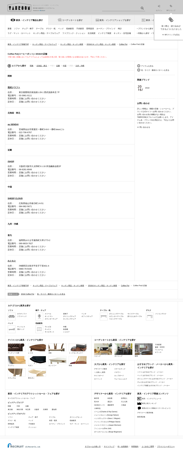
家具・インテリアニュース (151, 398)
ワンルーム (159, 350)
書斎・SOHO (159, 347)
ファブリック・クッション (73, 33)
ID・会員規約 (123, 446)
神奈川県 (20, 409)
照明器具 (90, 28)
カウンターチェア (51, 319)
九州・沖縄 (79, 66)
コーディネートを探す (72, 20)
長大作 (96, 402)
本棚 (64, 327)
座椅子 (65, 314)
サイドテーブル (133, 314)
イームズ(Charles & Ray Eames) (105, 412)
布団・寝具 (53, 420)
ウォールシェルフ (120, 379)
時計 (120, 28)
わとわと (12, 261)
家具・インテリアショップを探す (115, 20)
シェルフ (66, 332)
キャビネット (49, 332)
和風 (78, 361)
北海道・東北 (41, 66)
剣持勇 (110, 398)
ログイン (159, 8)
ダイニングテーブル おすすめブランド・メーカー (155, 379)
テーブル (40, 28)
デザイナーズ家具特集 (145, 413)
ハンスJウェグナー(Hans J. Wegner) (107, 418)
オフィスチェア (87, 316)
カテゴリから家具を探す (19, 305)
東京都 (10, 409)
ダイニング (123, 350)
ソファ (17, 28)
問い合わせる (145, 127)
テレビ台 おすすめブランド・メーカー (151, 382)
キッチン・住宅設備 (122, 33)
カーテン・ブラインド (106, 28)
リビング (103, 350)
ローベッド (98, 379)
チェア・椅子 (28, 28)
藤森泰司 (111, 405)
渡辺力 (110, 402)
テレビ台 (48, 327)
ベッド (61, 28)
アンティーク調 (17, 348)
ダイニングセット (76, 417)
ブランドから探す (145, 28)
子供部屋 (158, 344)
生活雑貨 (91, 33)
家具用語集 (141, 417)
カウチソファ (22, 314)
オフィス (158, 352)
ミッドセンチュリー (78, 348)
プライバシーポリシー (166, 446)
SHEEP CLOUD (15, 198)
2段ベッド (20, 329)
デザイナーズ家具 (100, 369)
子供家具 (80, 28)
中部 (18, 406)
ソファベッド (22, 316)
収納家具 (70, 28)
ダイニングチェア (69, 316)
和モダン (37, 373)
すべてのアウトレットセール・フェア (21, 398)
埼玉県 (27, 409)
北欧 (57, 348)
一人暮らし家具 (99, 372)
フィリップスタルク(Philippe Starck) (107, 422)
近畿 (58, 66)
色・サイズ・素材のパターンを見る (155, 70)
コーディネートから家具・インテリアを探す (115, 340)
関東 (31, 66)
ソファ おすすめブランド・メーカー (150, 372)
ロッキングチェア (69, 319)
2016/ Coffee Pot (27, 294)
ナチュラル (17, 373)
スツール (48, 314)
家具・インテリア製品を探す (29, 20)
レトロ (37, 348)
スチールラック (119, 369)
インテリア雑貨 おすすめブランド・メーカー (153, 385)
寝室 (144, 350)
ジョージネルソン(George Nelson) (106, 415)
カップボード (119, 375)
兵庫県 (45, 409)
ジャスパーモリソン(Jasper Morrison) (107, 425)
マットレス (21, 327)
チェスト (48, 329)
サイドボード (99, 375)
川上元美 (124, 402)
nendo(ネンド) (99, 405)
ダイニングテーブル (116, 314)
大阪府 (36, 409)
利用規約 (134, 446)
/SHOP (11, 161)
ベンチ (84, 314)
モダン (37, 361)
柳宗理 (96, 398)
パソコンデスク (160, 314)
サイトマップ (109, 446)
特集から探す (144, 33)
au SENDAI (13, 124)
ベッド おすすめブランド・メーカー (150, 375)
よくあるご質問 (148, 446)
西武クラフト (14, 87)
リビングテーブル (115, 319)
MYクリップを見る (172, 35)
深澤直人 (124, 398)
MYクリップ (171, 8)
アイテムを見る (147, 66)
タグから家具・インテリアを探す (109, 364)
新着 (10, 28)
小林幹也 (97, 408)
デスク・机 (51, 28)
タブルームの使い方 (93, 446)
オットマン (49, 316)
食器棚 (65, 329)
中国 (64, 66)
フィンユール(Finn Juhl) (102, 428)
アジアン (17, 361)
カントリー (57, 361)
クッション (32, 427)
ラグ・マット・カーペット (19, 33)
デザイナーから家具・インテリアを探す (113, 393)
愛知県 (54, 409)
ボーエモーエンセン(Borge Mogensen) (108, 432)
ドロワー (117, 372)
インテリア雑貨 (104, 33)
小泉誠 (123, 405)
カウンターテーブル (116, 316)
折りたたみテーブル (135, 316)
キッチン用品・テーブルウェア (46, 33)
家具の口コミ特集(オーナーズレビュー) (156, 408)
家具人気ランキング (149, 403)
